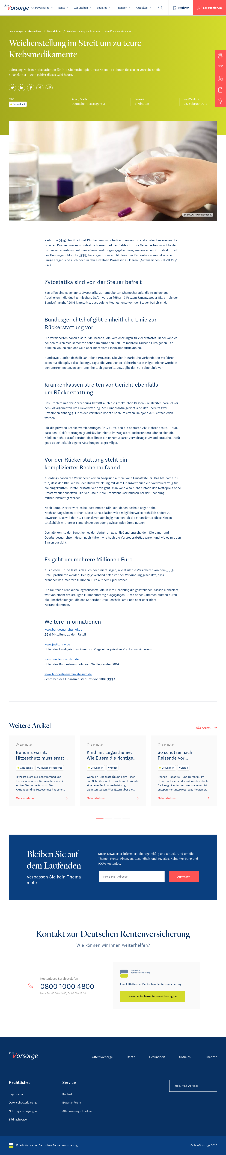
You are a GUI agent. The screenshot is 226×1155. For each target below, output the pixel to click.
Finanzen (211, 1057)
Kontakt (67, 1094)
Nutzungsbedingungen (23, 1111)
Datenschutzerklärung (23, 1102)
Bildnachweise (18, 1119)
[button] (220, 55)
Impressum (16, 1094)
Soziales (185, 1057)
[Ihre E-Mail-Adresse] (131, 876)
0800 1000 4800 (67, 986)
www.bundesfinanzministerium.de (68, 674)
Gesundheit (157, 1057)
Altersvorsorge (102, 1057)
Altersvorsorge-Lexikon (77, 1111)
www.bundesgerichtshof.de (63, 629)
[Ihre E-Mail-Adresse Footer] (193, 1086)
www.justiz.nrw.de (57, 644)
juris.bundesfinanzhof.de (61, 659)
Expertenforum (71, 1102)
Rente (131, 1057)
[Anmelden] (183, 876)
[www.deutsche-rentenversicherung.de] (152, 996)
